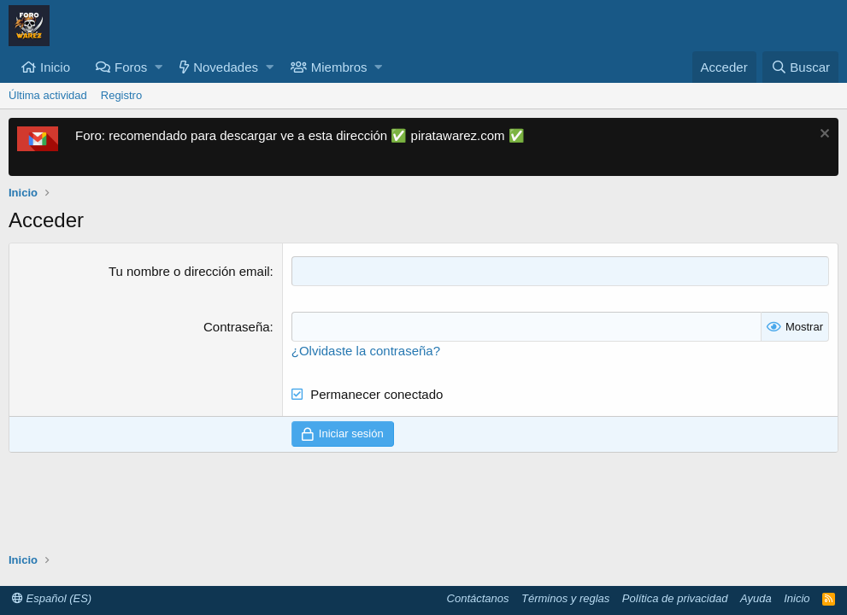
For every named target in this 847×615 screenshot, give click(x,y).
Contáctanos (478, 598)
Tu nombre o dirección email (189, 271)
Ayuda (756, 598)
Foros (131, 67)
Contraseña (236, 326)
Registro (121, 95)
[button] (158, 67)
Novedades (225, 67)
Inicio (55, 67)
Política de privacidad (675, 598)
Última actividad (48, 95)
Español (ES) (51, 598)
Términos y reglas (565, 598)
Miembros (339, 67)
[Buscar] (800, 67)
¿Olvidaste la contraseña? (365, 350)
